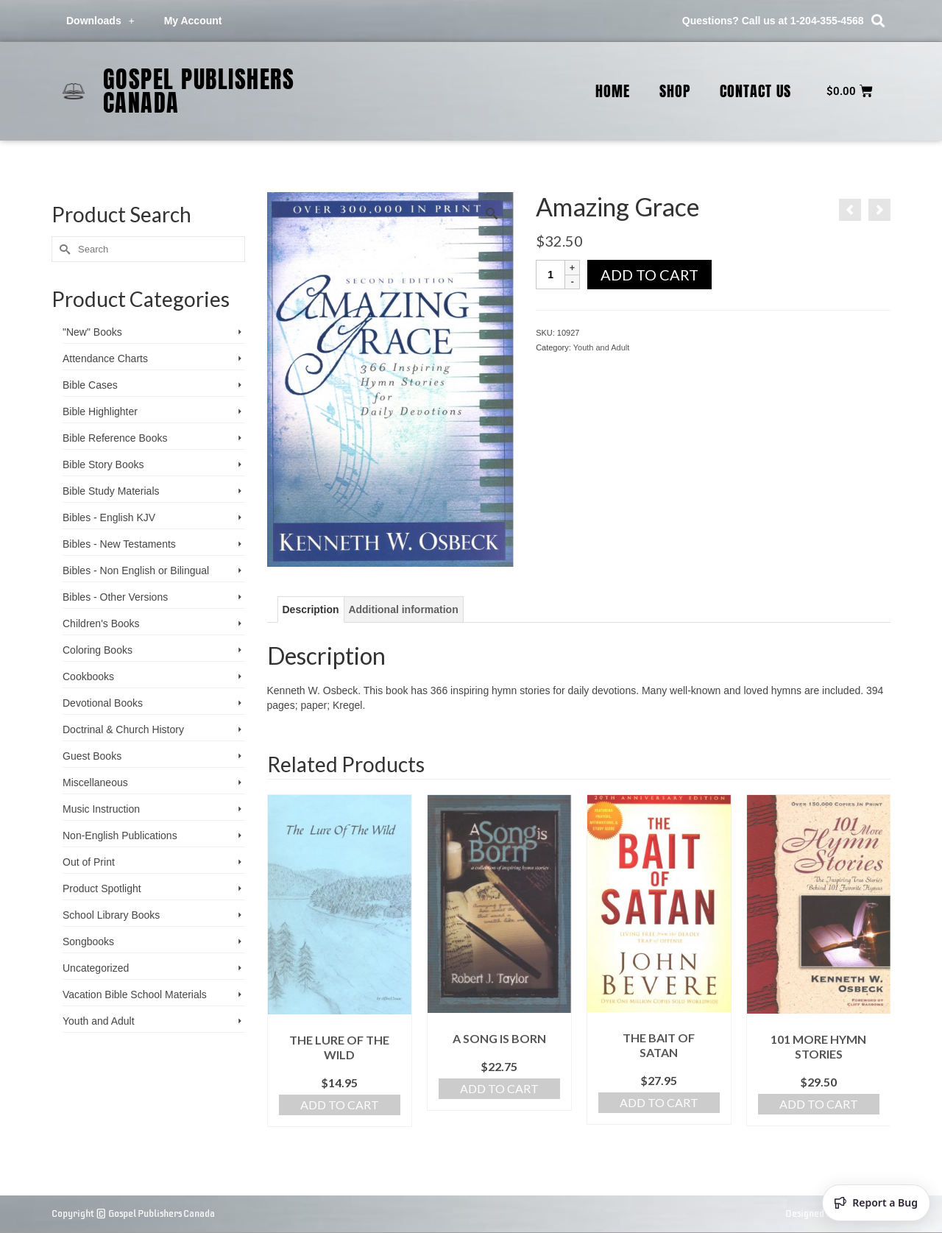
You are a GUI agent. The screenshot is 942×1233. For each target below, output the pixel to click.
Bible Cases (90, 385)
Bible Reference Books (115, 438)
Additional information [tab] (403, 609)
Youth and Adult (601, 347)
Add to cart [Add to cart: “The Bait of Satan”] (659, 1102)
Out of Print (89, 862)
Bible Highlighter (100, 411)
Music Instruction (101, 809)
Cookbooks (88, 676)
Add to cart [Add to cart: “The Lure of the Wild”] (339, 1105)
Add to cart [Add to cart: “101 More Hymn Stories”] (818, 1104)
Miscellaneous (95, 782)
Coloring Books (97, 650)
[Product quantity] (550, 274)
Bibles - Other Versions (115, 597)
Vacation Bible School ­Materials (135, 994)
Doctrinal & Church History (123, 729)
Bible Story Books (103, 464)
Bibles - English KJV (109, 517)
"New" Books (92, 332)
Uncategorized (96, 968)
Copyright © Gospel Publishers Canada (133, 1213)
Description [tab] (311, 609)
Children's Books (101, 623)
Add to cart (649, 274)
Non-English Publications (120, 835)
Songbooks (88, 941)
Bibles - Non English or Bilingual (136, 570)
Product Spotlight (102, 888)
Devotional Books (103, 703)
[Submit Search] (63, 249)
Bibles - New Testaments (119, 544)
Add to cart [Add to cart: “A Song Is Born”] (499, 1088)
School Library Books (111, 915)
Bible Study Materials (111, 491)
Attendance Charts (105, 358)
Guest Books (92, 756)
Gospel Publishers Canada (199, 91)
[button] (878, 21)
